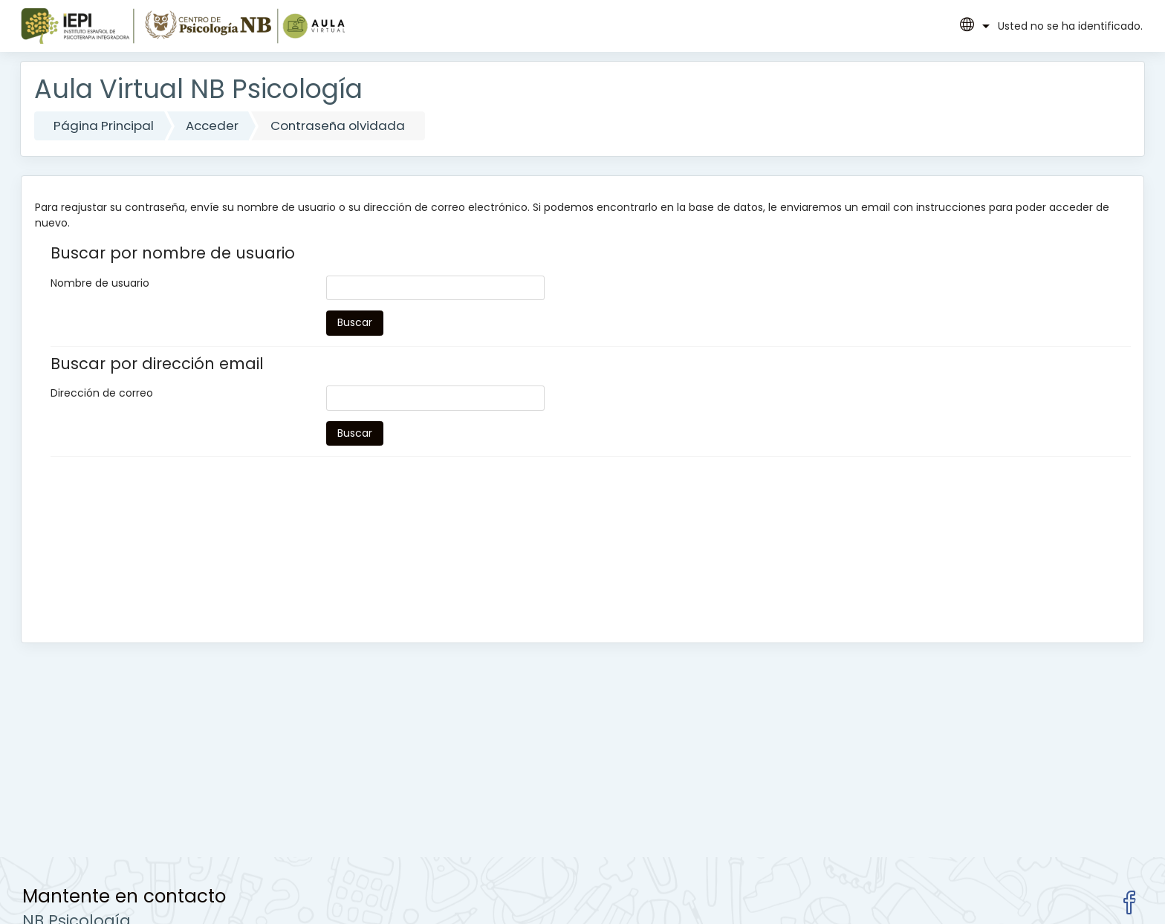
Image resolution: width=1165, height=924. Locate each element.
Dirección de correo (102, 392)
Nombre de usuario (100, 283)
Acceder (212, 125)
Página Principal (103, 125)
